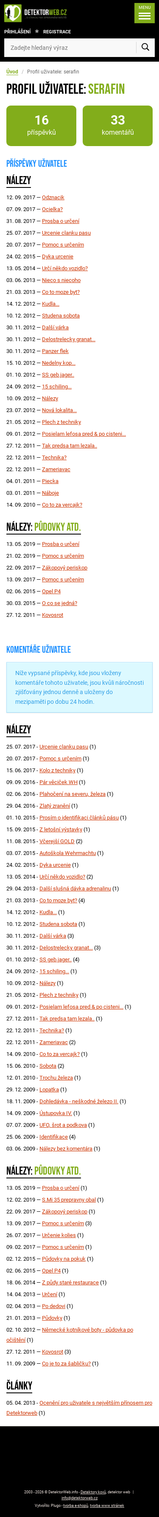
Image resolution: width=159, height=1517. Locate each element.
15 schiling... (57, 386)
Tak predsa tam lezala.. (69, 445)
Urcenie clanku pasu (66, 233)
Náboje (50, 493)
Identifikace (53, 1137)
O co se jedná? (59, 603)
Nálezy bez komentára (65, 1148)
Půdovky (52, 1318)
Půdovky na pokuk (64, 1259)
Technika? (54, 457)
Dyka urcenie (57, 256)
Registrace (57, 32)
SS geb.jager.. (58, 375)
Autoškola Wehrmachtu (67, 853)
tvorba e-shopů (75, 1505)
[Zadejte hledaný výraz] (79, 47)
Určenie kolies (59, 1235)
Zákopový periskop (64, 567)
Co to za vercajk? (62, 505)
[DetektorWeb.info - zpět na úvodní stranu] (37, 13)
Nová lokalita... (59, 410)
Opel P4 (51, 591)
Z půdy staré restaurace (70, 1282)
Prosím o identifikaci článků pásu (79, 817)
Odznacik (53, 197)
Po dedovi (53, 1306)
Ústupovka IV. (55, 1113)
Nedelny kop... (58, 363)
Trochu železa (56, 1078)
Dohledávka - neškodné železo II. (78, 1101)
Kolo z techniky (57, 770)
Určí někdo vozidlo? (65, 268)
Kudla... (50, 304)
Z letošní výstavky (60, 829)
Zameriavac (56, 469)
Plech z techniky (61, 422)
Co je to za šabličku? (66, 1363)
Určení (49, 1294)
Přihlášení (17, 32)
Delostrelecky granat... (68, 339)
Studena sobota (61, 315)
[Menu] (144, 13)
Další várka (55, 327)
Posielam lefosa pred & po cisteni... (84, 434)
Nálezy (50, 398)
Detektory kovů (93, 1492)
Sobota (47, 1066)
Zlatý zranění (54, 806)
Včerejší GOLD (57, 841)
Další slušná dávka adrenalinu (75, 888)
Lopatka (49, 1089)
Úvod (12, 72)
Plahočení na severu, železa (72, 794)
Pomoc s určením (63, 245)
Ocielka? (52, 209)
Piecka (50, 481)
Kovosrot (52, 615)
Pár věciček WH (58, 782)
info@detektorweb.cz (79, 1498)
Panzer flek (55, 351)
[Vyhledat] (145, 47)
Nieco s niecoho (61, 280)
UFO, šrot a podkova (63, 1125)
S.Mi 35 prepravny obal (69, 1200)
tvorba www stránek (107, 1505)
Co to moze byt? (61, 292)
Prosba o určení (60, 221)
